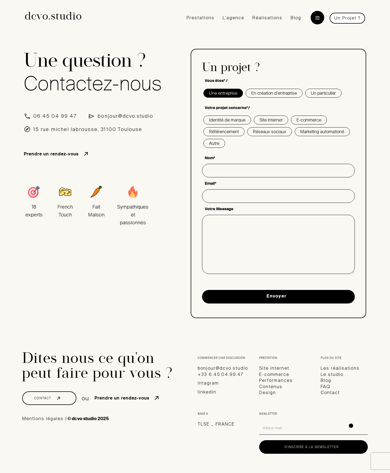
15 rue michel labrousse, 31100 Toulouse (87, 129)
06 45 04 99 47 (55, 116)
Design (267, 392)
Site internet (274, 368)
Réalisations (267, 18)
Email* (210, 183)
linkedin (207, 392)
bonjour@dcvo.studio (125, 116)
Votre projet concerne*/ (227, 108)
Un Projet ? (347, 18)
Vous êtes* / (216, 81)
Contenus (270, 386)
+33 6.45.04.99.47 (220, 374)
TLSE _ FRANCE (216, 424)
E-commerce (274, 374)
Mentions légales (43, 418)
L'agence (233, 18)
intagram (208, 383)
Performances (276, 380)
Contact (330, 392)
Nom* (210, 158)
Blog (296, 18)
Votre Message (219, 209)
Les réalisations (340, 368)
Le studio (332, 374)
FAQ (325, 386)
